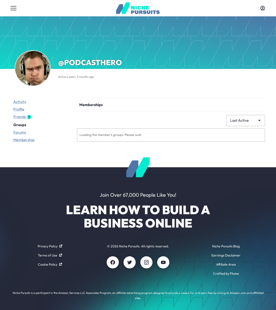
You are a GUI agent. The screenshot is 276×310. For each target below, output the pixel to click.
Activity (19, 101)
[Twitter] (129, 262)
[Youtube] (163, 262)
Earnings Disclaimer (225, 255)
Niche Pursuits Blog (226, 246)
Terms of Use (50, 255)
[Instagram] (146, 262)
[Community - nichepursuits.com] (138, 8)
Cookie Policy (50, 264)
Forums (19, 132)
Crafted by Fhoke (226, 273)
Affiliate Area (226, 264)
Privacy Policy (50, 246)
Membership (23, 139)
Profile (18, 109)
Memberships (91, 104)
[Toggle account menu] (262, 8)
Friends (22, 116)
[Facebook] (113, 262)
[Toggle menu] (13, 8)
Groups (19, 124)
